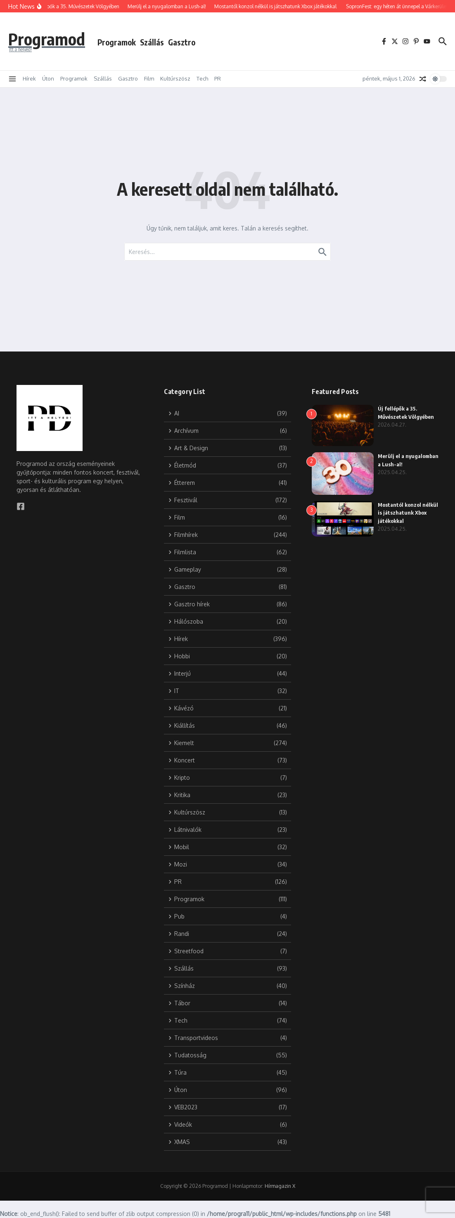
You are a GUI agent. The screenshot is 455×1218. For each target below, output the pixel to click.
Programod (46, 38)
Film (149, 78)
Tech (202, 78)
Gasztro (181, 42)
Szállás (152, 42)
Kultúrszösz (175, 78)
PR (217, 78)
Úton (48, 78)
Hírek (29, 78)
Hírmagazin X (280, 1186)
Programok (116, 42)
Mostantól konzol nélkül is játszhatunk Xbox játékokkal (408, 512)
